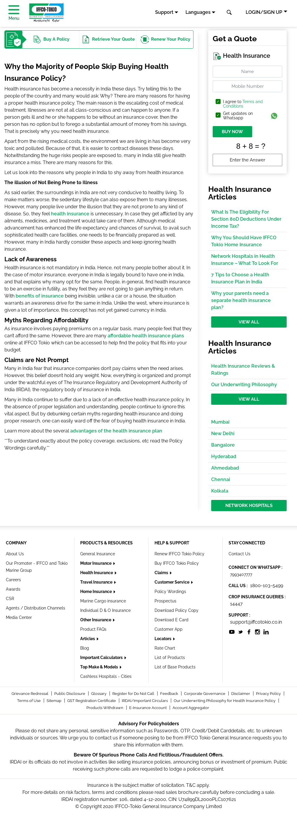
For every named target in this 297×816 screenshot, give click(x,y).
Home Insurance (96, 591)
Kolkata (219, 491)
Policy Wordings (170, 591)
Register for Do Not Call (133, 693)
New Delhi (222, 433)
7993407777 (241, 574)
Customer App (169, 629)
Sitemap (54, 700)
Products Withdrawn (105, 708)
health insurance (70, 214)
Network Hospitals (249, 505)
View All (249, 322)
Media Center (19, 617)
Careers (13, 579)
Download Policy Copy (176, 610)
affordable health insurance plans (146, 335)
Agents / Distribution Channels (35, 608)
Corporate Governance (205, 693)
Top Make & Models (99, 667)
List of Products (170, 657)
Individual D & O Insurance (105, 610)
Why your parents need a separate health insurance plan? (241, 300)
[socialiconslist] (232, 631)
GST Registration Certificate (92, 700)
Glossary (99, 693)
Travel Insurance (96, 582)
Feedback (169, 693)
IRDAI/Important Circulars (145, 700)
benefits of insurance (40, 296)
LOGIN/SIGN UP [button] (264, 12)
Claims (162, 572)
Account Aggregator (191, 708)
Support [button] (164, 12)
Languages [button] (198, 12)
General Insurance (97, 553)
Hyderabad (223, 456)
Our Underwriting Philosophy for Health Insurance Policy (225, 700)
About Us (15, 553)
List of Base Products (175, 667)
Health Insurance (97, 572)
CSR (10, 598)
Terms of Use (29, 700)
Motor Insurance (96, 563)
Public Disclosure (70, 693)
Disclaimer (241, 693)
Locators (163, 638)
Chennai (220, 479)
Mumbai (220, 422)
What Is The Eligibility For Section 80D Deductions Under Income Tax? (246, 219)
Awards (13, 589)
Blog (84, 648)
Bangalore (223, 445)
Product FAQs (93, 629)
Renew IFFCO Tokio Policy (179, 553)
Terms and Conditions (243, 103)
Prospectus (165, 601)
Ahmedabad (225, 468)
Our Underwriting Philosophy (244, 384)
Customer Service (172, 582)
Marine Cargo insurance (103, 601)
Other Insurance (96, 619)
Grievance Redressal (30, 693)
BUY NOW (232, 131)
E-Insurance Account (148, 708)
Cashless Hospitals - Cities (106, 676)
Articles (88, 638)
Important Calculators (102, 657)
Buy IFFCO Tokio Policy (177, 563)
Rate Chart (165, 648)
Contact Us (239, 553)
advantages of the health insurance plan (116, 431)
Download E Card (171, 619)
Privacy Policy (269, 693)
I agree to (243, 104)
